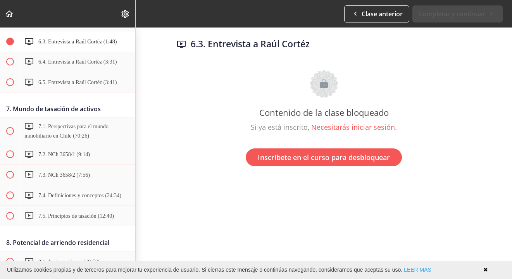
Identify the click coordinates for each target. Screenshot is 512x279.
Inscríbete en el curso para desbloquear (324, 157)
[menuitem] (125, 14)
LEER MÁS (417, 270)
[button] (9, 14)
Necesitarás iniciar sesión (353, 127)
